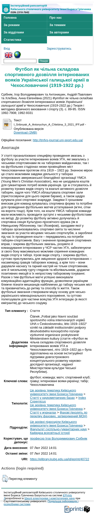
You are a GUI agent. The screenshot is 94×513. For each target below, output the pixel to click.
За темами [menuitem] (57, 25)
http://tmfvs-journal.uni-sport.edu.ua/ (58, 140)
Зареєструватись (59, 48)
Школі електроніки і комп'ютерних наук (49, 498)
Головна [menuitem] (10, 17)
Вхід (7, 48)
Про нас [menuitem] (55, 17)
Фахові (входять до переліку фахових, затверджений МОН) (58, 414)
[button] (5, 478)
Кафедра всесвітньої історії (50, 433)
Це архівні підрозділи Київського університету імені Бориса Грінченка (56, 423)
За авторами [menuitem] (59, 32)
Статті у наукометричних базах (52, 398)
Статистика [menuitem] (12, 40)
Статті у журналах (43, 412)
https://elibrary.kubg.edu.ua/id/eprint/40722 (59, 459)
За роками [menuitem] (12, 25)
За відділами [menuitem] (14, 32)
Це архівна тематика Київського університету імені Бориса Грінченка (56, 392)
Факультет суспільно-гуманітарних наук (58, 429)
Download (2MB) (25, 132)
